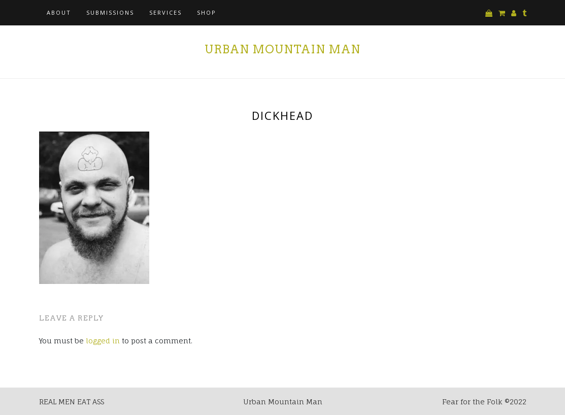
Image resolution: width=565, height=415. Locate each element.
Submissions (110, 12)
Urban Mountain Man (282, 49)
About (59, 12)
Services (165, 12)
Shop (206, 12)
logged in (103, 340)
